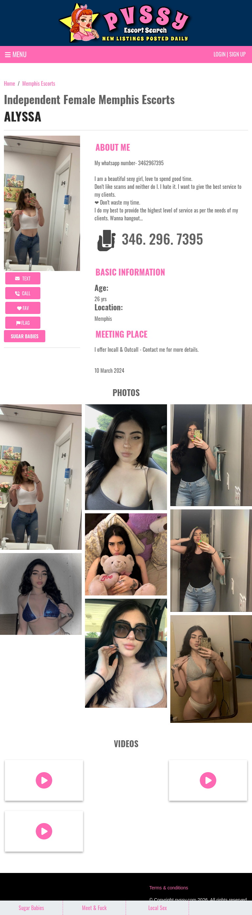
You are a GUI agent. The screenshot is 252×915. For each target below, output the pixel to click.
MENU (16, 54)
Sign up (237, 54)
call (23, 293)
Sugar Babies (24, 336)
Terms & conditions (168, 887)
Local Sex (157, 908)
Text (23, 278)
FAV (23, 307)
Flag (23, 322)
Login (219, 54)
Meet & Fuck (94, 908)
